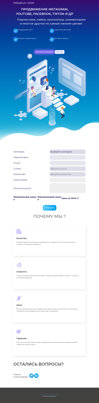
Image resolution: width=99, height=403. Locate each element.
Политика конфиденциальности (49, 394)
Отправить (49, 207)
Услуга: (17, 163)
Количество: (19, 174)
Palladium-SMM (23, 3)
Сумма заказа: (20, 180)
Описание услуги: (22, 188)
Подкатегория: (20, 157)
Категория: (19, 152)
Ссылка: (17, 168)
